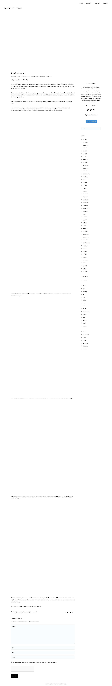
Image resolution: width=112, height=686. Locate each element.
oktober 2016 (85, 240)
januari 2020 (85, 142)
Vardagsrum (85, 343)
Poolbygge (85, 320)
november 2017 (86, 203)
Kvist (84, 306)
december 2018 (86, 165)
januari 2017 (85, 231)
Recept (84, 323)
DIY (83, 289)
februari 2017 (85, 228)
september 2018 (86, 174)
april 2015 (85, 269)
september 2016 (86, 243)
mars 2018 (85, 191)
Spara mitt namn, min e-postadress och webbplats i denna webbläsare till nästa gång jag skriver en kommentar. (35, 662)
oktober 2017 (85, 205)
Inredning (85, 292)
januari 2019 (85, 162)
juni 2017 (85, 217)
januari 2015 (85, 272)
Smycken (26, 612)
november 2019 (86, 145)
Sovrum (84, 329)
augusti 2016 (85, 246)
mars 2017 (85, 226)
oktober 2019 (85, 148)
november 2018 (86, 168)
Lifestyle (84, 309)
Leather (13, 612)
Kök (83, 303)
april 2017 (85, 223)
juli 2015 (84, 263)
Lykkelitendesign (86, 312)
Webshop (89, 3)
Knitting (84, 300)
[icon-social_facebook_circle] (88, 110)
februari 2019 (85, 160)
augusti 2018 (85, 177)
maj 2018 (85, 185)
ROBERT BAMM (63, 684)
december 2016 (86, 234)
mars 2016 (85, 257)
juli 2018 (84, 180)
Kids (84, 297)
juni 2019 (85, 151)
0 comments (37, 76)
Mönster (84, 315)
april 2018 (85, 188)
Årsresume (85, 280)
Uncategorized (86, 335)
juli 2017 (84, 214)
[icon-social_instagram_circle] (91, 110)
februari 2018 (85, 194)
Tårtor (84, 332)
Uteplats (84, 340)
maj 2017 (85, 220)
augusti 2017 (85, 211)
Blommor (84, 286)
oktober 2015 (85, 260)
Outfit (84, 317)
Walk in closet (85, 346)
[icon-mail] (94, 110)
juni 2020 (85, 139)
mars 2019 (85, 157)
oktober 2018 (85, 171)
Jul (83, 294)
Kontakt (105, 3)
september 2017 (86, 208)
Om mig (97, 3)
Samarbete (49, 76)
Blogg (81, 3)
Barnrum (84, 283)
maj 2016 (85, 254)
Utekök (84, 337)
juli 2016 (84, 249)
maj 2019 (85, 154)
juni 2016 (85, 251)
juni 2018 (85, 182)
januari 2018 (85, 197)
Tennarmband (33, 612)
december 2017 (86, 200)
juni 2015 (85, 266)
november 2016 (86, 237)
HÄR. (94, 106)
